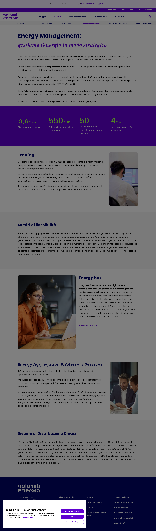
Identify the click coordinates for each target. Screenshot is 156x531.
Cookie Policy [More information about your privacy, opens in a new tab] (28, 517)
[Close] (82, 504)
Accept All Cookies (72, 511)
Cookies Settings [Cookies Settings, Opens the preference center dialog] (72, 522)
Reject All (72, 517)
